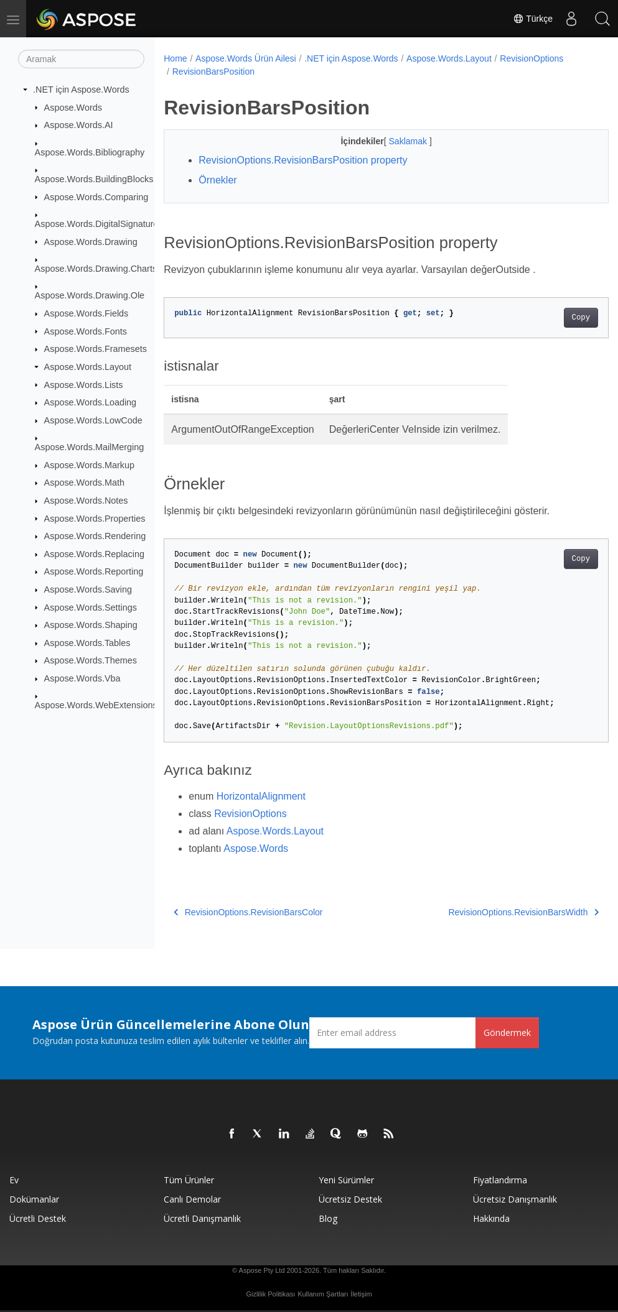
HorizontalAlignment (261, 796)
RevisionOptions (531, 58)
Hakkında (491, 1218)
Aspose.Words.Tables (87, 643)
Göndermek (507, 1032)
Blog (328, 1218)
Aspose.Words (73, 107)
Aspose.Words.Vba (82, 678)
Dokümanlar (34, 1199)
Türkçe (533, 18)
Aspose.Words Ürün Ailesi (245, 58)
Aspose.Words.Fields (86, 313)
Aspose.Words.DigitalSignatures (99, 224)
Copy (549, 317)
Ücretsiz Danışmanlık (515, 1199)
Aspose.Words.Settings (90, 607)
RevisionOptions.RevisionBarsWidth (492, 912)
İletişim (361, 1294)
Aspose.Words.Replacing (94, 554)
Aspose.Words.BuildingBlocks (94, 179)
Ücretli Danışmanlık (202, 1218)
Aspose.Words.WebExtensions (96, 705)
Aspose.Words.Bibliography (90, 152)
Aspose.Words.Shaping (91, 625)
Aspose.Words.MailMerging (89, 447)
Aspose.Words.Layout (88, 367)
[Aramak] (81, 59)
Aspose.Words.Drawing (91, 241)
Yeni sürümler (346, 1180)
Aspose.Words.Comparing (96, 196)
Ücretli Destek (37, 1218)
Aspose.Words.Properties (95, 518)
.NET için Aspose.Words (81, 90)
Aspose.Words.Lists (83, 384)
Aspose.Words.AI (78, 125)
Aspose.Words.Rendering (95, 536)
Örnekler (217, 180)
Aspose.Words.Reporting (94, 571)
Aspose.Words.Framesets (95, 349)
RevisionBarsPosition (213, 71)
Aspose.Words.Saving (88, 589)
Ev (14, 1180)
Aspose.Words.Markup (89, 465)
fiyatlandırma (500, 1180)
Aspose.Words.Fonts (85, 331)
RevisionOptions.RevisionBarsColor (248, 912)
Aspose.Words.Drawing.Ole (90, 295)
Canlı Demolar (192, 1199)
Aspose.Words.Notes (86, 501)
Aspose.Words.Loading (90, 402)
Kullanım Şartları (322, 1294)
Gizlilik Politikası (270, 1294)
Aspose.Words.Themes (90, 660)
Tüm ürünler (189, 1180)
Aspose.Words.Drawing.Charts (96, 269)
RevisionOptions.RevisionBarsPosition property (303, 160)
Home (175, 58)
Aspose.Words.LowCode (93, 420)
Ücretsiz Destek (350, 1199)
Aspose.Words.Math (84, 482)
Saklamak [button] (393, 141)
